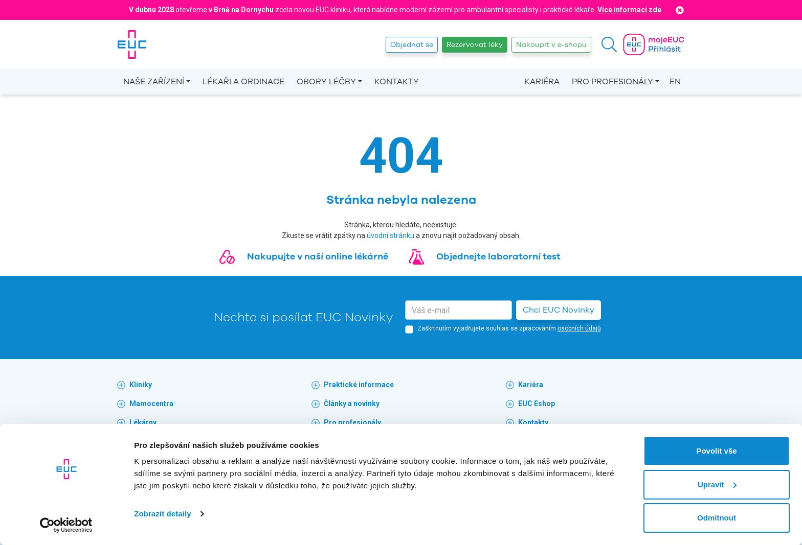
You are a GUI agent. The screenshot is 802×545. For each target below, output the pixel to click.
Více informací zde (629, 10)
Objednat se (411, 45)
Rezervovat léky (475, 45)
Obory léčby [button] (326, 81)
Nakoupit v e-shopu (551, 45)
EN (675, 81)
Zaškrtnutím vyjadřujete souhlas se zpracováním (509, 328)
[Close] (679, 10)
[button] (609, 44)
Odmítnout (716, 517)
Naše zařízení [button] (153, 81)
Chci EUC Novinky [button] (558, 310)
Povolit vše (716, 450)
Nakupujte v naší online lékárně (317, 256)
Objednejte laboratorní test (498, 256)
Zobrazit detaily (162, 513)
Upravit (717, 484)
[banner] (132, 44)
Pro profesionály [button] (612, 81)
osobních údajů (579, 328)
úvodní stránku (390, 235)
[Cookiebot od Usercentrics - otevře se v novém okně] (66, 525)
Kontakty (396, 81)
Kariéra (542, 81)
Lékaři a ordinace (243, 81)
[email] (458, 310)
